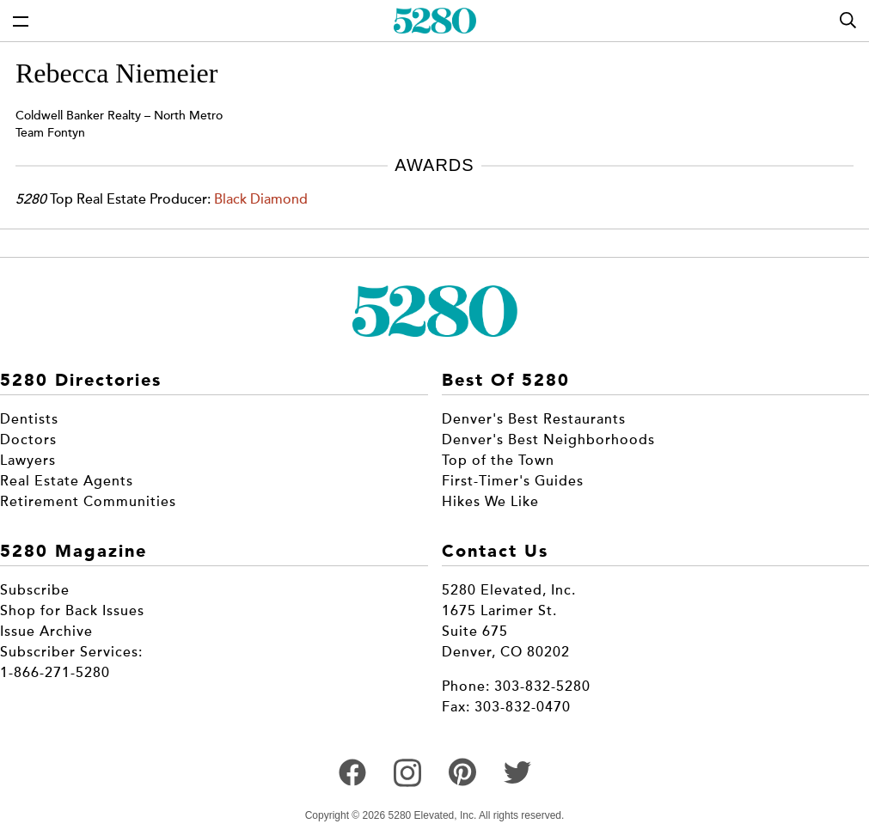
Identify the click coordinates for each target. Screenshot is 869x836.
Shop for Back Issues (72, 610)
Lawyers (28, 460)
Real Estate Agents (66, 481)
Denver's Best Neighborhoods (548, 440)
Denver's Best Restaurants (534, 419)
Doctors (28, 440)
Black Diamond (261, 199)
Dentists (29, 419)
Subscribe (35, 590)
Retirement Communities (88, 501)
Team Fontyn (50, 132)
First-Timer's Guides (513, 481)
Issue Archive (46, 631)
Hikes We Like (490, 501)
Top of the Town (498, 460)
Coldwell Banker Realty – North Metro (119, 115)
